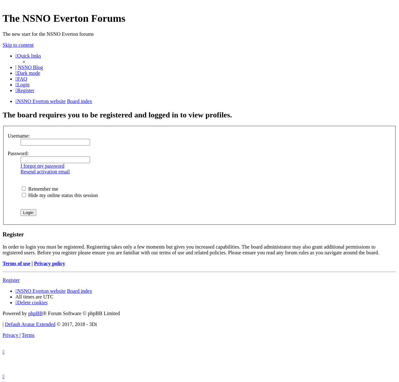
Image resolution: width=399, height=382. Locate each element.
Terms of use (16, 263)
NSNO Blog (30, 67)
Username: (19, 136)
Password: (18, 153)
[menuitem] (21, 79)
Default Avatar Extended (30, 324)
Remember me (40, 189)
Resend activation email (45, 171)
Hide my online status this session (60, 195)
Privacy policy (49, 263)
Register (11, 280)
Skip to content (18, 45)
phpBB (35, 313)
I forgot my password (42, 166)
